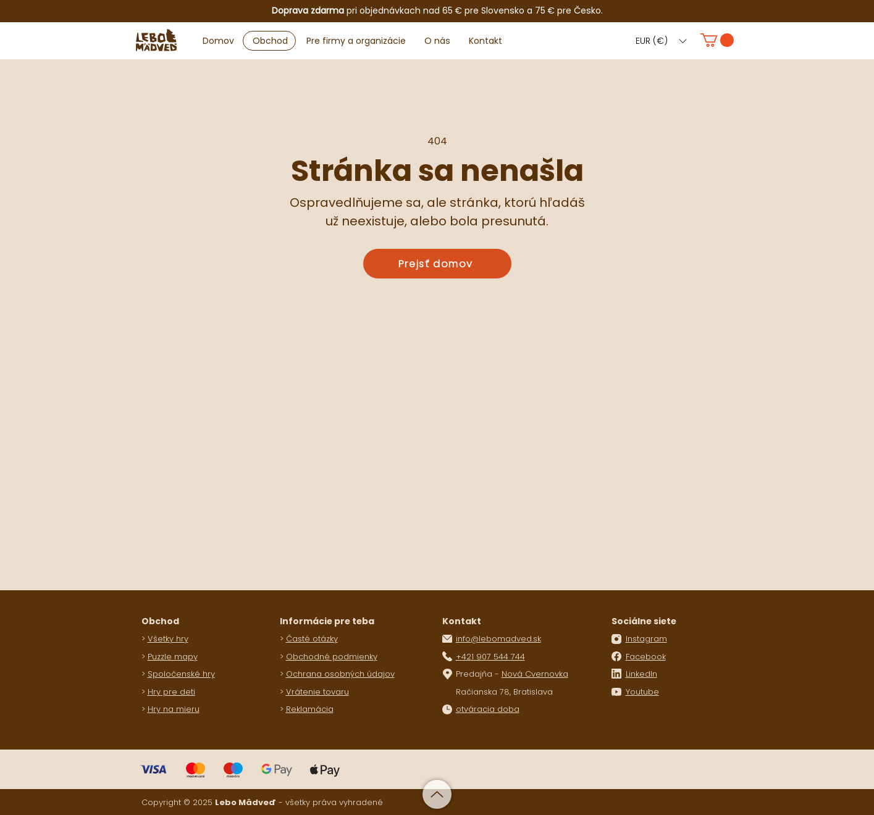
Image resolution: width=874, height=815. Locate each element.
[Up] (437, 794)
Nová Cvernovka (535, 674)
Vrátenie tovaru (317, 692)
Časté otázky (312, 639)
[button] (661, 40)
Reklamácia (310, 709)
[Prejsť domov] (437, 263)
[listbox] (661, 40)
